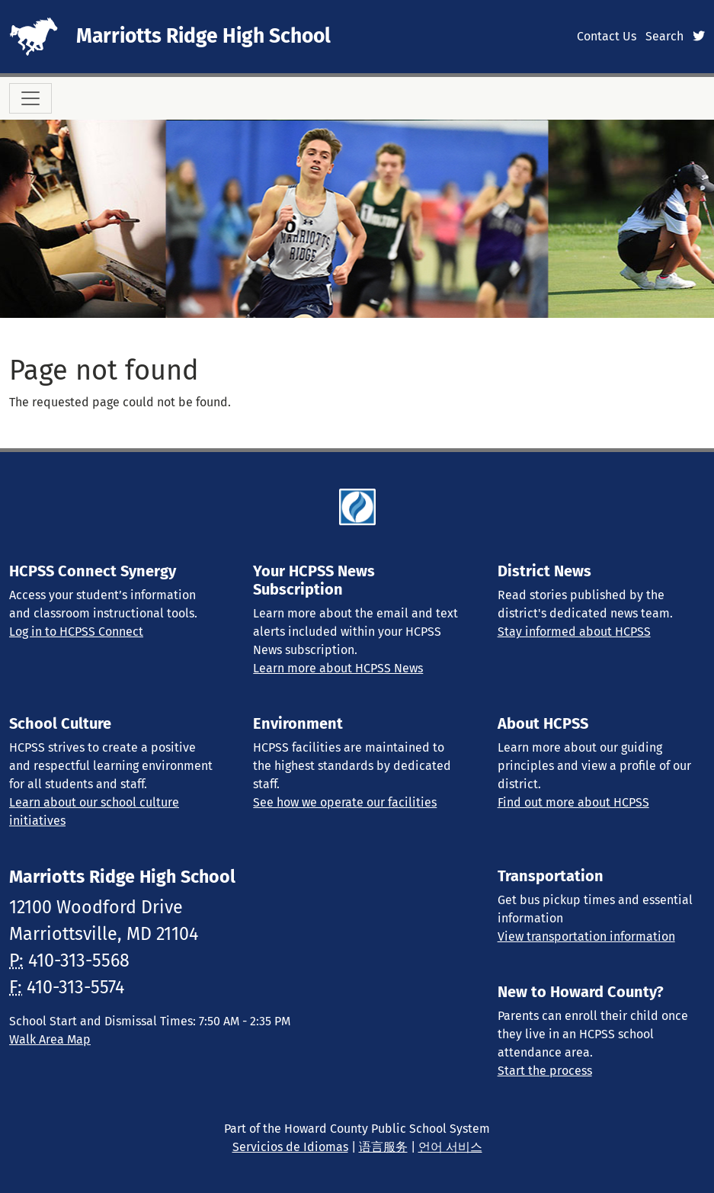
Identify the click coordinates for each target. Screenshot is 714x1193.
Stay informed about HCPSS (574, 631)
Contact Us (606, 36)
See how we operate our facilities (345, 802)
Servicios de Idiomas (290, 1147)
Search (664, 36)
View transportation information (586, 936)
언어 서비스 (450, 1147)
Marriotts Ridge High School (203, 36)
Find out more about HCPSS (573, 802)
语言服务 (383, 1147)
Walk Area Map (50, 1039)
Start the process (545, 1070)
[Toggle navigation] (30, 98)
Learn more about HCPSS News (338, 668)
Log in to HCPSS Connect (76, 631)
